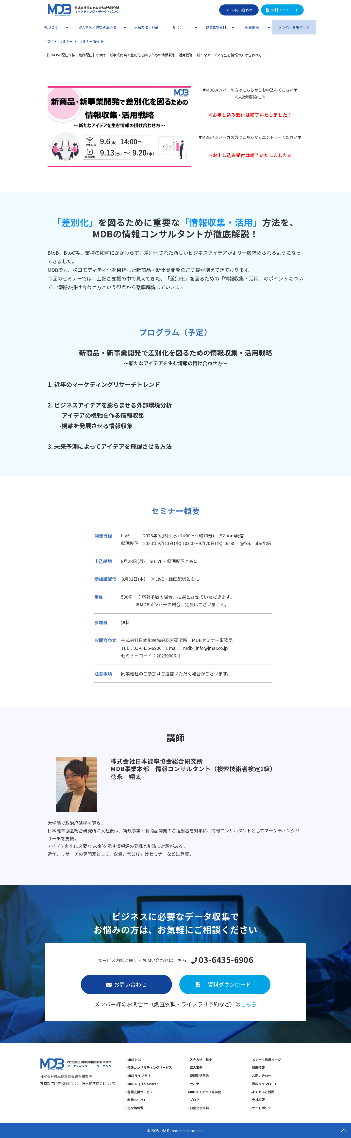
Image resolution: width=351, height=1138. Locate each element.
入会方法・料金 (146, 27)
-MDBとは (133, 1059)
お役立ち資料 (215, 27)
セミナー (179, 27)
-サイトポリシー (263, 1108)
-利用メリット (136, 1099)
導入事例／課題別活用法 (97, 27)
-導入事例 (195, 1067)
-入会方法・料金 (200, 1059)
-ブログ (193, 1099)
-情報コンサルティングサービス (149, 1067)
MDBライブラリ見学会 (204, 1092)
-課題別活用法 (198, 1075)
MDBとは (50, 27)
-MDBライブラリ (138, 1075)
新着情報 (252, 27)
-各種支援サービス (139, 1092)
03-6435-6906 (226, 960)
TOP (49, 41)
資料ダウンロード (285, 9)
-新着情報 (258, 1067)
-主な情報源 (134, 1108)
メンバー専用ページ (294, 27)
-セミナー (195, 1083)
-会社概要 (258, 1099)
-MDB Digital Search (142, 1083)
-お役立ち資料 (198, 1108)
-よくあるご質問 (263, 1092)
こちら (249, 1004)
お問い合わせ (242, 9)
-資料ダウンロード (264, 1083)
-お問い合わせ (261, 1075)
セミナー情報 (89, 41)
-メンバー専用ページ (266, 1059)
